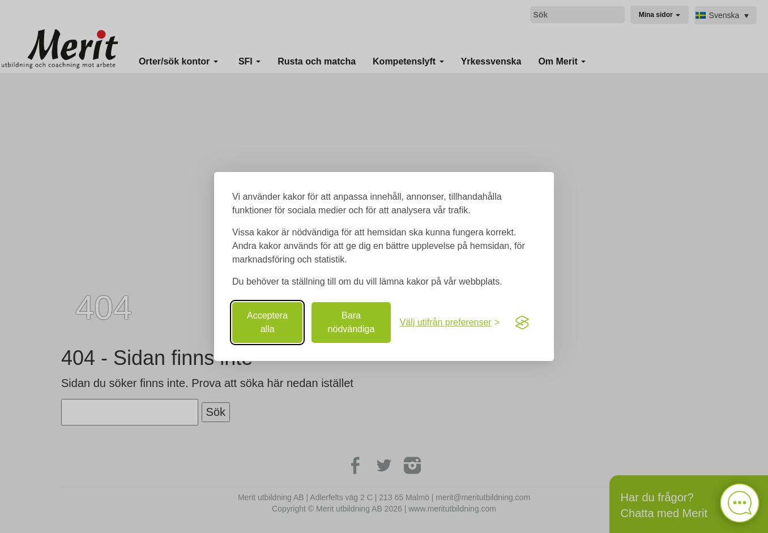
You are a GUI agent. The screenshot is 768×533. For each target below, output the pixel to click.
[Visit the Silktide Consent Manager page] (522, 322)
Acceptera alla (267, 322)
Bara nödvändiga (351, 322)
